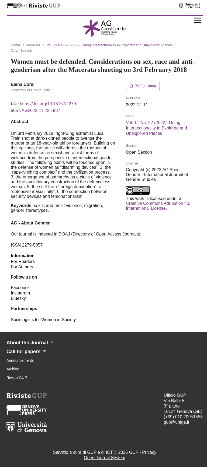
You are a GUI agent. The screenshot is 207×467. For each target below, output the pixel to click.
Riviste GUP (16, 377)
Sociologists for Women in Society (43, 319)
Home (15, 45)
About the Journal (27, 342)
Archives (33, 45)
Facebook (20, 287)
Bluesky (18, 298)
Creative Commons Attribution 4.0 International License (158, 205)
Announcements (20, 360)
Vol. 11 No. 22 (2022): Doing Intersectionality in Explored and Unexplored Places (109, 45)
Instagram (20, 293)
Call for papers (24, 351)
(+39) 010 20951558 (183, 417)
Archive (12, 369)
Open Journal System (104, 457)
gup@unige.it (176, 422)
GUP (91, 452)
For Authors (22, 267)
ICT (109, 452)
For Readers (23, 261)
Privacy (149, 452)
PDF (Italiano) (144, 86)
